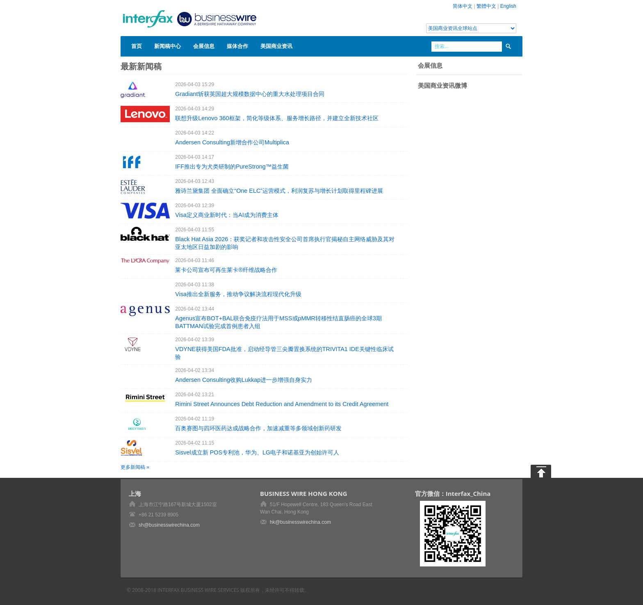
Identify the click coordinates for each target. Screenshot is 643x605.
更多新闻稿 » (135, 467)
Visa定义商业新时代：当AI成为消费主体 (226, 215)
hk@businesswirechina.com (300, 522)
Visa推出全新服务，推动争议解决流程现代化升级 (238, 294)
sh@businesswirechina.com (169, 525)
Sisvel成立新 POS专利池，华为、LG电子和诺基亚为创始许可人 (257, 452)
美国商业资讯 (276, 46)
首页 (136, 46)
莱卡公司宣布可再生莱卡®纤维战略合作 (226, 270)
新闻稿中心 (167, 46)
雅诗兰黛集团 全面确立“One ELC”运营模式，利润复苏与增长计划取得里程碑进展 (279, 190)
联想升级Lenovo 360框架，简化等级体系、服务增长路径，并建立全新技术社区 (276, 118)
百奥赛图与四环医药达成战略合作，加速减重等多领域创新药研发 (258, 428)
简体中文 (462, 6)
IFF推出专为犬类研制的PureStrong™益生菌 (232, 166)
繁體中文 (486, 6)
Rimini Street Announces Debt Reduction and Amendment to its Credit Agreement (281, 404)
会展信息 (203, 46)
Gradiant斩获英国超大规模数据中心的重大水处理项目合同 (249, 94)
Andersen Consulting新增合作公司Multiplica (232, 142)
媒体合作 (237, 46)
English (508, 6)
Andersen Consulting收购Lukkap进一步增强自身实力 (243, 380)
